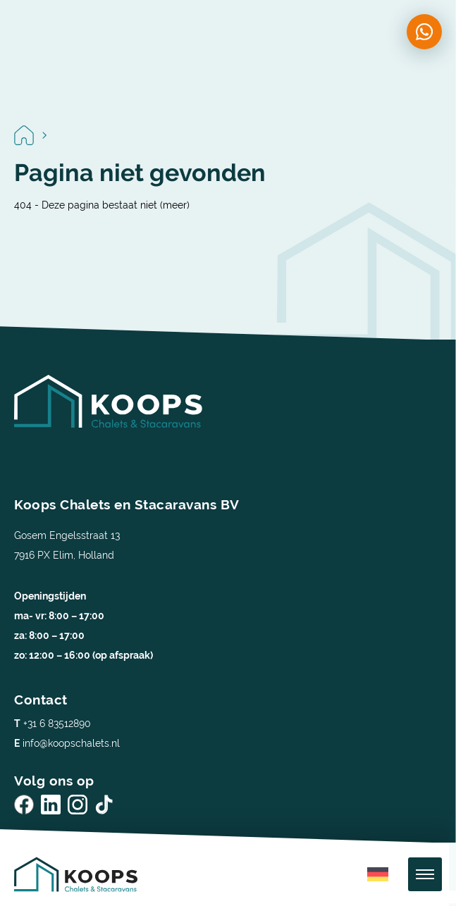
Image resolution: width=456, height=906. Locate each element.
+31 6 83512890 (52, 723)
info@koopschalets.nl (67, 743)
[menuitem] (377, 874)
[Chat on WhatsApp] (424, 31)
